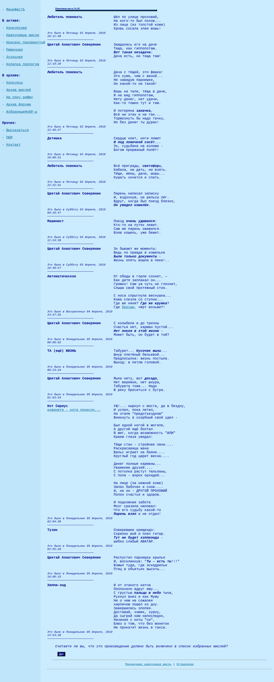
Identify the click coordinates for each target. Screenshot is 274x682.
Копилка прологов (22, 64)
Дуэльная (14, 57)
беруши (128, 307)
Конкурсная (16, 28)
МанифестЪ (15, 10)
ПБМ (9, 138)
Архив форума (18, 105)
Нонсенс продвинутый (25, 43)
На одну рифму (19, 97)
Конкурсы (14, 83)
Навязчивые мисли (22, 35)
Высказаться (17, 130)
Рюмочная (14, 50)
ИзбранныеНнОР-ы (21, 112)
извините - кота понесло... (74, 410)
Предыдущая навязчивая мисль (148, 664)
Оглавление (185, 664)
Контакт (13, 145)
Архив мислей (18, 90)
